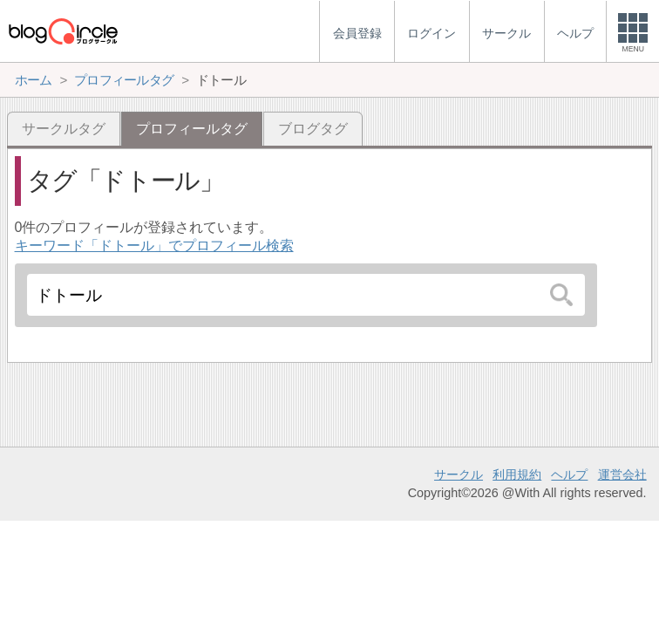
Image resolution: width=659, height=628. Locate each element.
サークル (458, 474)
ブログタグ (313, 128)
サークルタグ (63, 128)
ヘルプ (569, 474)
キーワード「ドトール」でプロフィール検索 (154, 245)
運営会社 (622, 474)
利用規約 (517, 474)
